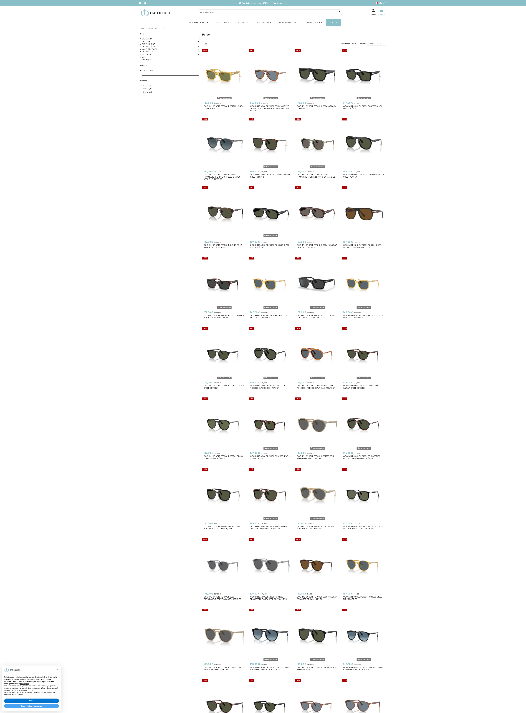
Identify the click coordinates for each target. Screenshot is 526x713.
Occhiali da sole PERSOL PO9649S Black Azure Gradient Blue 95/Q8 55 (363, 668)
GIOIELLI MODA (148, 44)
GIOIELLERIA (147, 39)
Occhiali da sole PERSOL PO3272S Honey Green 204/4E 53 (223, 107)
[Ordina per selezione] (372, 44)
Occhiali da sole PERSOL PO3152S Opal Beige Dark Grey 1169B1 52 (222, 668)
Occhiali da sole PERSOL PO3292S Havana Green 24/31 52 (270, 457)
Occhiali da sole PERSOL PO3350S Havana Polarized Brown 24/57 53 (317, 598)
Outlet (144, 57)
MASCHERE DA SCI (150, 49)
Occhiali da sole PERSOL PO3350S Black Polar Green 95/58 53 (223, 457)
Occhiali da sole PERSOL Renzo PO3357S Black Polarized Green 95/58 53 (363, 527)
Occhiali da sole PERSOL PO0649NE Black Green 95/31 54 (363, 176)
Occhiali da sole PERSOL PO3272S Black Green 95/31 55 (362, 107)
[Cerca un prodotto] (339, 12)
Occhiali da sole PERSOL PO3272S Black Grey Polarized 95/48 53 (316, 316)
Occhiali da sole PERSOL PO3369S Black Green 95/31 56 (269, 246)
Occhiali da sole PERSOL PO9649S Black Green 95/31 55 (316, 668)
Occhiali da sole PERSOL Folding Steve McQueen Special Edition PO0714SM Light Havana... (270, 108)
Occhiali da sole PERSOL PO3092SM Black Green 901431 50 (224, 387)
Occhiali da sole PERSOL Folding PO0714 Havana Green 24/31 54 (223, 246)
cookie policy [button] (24, 684)
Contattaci (280, 3)
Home (143, 34)
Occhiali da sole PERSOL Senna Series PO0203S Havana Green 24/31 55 (268, 527)
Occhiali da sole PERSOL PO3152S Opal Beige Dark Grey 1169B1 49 (315, 457)
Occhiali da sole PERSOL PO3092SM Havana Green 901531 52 (360, 387)
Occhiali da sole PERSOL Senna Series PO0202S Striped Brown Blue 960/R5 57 (316, 387)
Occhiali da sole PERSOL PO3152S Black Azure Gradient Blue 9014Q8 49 (269, 668)
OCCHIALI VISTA (149, 52)
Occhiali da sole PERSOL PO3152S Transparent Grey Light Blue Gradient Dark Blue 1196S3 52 (223, 177)
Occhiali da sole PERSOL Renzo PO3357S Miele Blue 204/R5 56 (270, 316)
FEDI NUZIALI (147, 54)
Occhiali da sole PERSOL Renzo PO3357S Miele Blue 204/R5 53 (363, 316)
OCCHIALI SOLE (148, 47)
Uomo (147, 92)
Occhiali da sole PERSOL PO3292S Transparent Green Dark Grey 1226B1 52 (316, 176)
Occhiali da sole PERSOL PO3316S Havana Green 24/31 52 (270, 176)
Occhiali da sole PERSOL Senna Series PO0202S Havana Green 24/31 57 (361, 457)
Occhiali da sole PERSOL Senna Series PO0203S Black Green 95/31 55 (222, 527)
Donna (147, 86)
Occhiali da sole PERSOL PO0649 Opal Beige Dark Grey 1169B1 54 (315, 527)
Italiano (381, 3)
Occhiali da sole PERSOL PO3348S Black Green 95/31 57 (316, 107)
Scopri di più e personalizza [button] (31, 706)
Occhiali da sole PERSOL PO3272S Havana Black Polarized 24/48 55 (224, 316)
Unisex (148, 89)
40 (382, 44)
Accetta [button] (31, 701)
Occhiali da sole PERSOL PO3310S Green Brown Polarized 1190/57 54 (362, 246)
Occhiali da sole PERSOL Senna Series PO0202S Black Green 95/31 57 (268, 387)
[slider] (141, 75)
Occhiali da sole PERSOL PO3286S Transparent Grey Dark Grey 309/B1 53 (222, 598)
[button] (57, 670)
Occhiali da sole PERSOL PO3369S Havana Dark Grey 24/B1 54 (317, 246)
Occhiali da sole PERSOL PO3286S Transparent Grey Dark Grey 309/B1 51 (268, 598)
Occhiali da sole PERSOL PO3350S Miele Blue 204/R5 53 (362, 598)
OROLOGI (146, 41)
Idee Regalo (147, 59)
